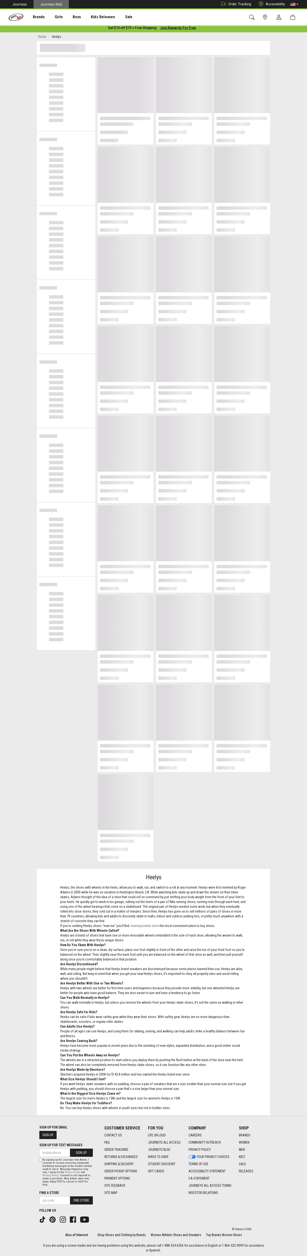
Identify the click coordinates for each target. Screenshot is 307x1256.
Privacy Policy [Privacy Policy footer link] (200, 1150)
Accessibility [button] (270, 4)
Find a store (49, 1193)
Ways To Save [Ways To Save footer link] (158, 1157)
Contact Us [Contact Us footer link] (113, 1135)
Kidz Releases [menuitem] (91, 17)
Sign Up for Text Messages (61, 1145)
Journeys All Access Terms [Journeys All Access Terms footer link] (210, 1185)
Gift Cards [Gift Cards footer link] (156, 1171)
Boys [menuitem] (68, 17)
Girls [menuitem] (52, 17)
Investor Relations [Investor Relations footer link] (203, 1193)
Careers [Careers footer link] (195, 1135)
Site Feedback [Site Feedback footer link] (114, 1185)
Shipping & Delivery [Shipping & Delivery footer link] (119, 1164)
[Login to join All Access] (132, 28)
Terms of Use (72, 1172)
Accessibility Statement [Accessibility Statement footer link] (207, 1171)
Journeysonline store (144, 927)
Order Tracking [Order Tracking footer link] (116, 1150)
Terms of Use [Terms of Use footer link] (198, 1164)
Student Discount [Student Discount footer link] (161, 1164)
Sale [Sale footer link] (242, 1164)
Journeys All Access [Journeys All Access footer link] (164, 1142)
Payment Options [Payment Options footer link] (117, 1178)
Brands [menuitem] (35, 17)
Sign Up (47, 1135)
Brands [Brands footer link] (244, 1135)
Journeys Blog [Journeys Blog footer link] (159, 1150)
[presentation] (35, 17)
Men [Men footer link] (242, 1150)
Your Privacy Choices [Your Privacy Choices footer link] (209, 1157)
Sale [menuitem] (114, 17)
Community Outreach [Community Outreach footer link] (205, 1142)
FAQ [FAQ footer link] (107, 1142)
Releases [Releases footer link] (246, 1171)
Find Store (81, 1200)
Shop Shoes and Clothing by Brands (121, 1235)
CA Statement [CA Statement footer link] (199, 1178)
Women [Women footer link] (244, 1142)
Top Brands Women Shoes (224, 1235)
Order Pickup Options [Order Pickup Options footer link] (120, 1171)
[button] (294, 4)
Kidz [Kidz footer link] (242, 1157)
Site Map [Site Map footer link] (111, 1193)
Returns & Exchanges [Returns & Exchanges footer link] (121, 1157)
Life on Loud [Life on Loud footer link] (157, 1135)
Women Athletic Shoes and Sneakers (176, 1235)
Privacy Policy (50, 1175)
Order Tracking (235, 4)
